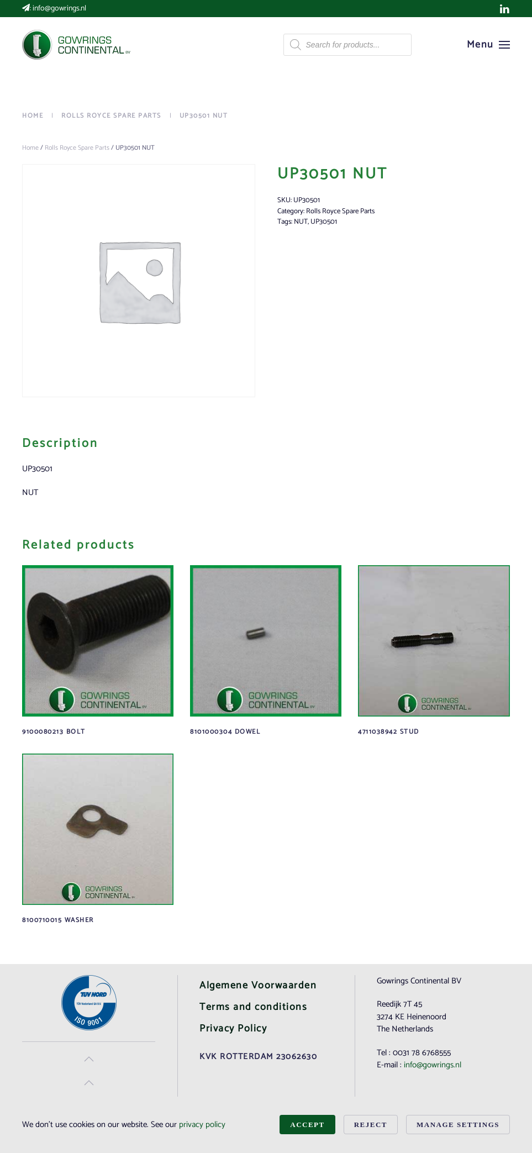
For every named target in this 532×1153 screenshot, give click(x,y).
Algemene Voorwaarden (258, 985)
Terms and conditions (253, 1007)
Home (30, 148)
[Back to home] (77, 44)
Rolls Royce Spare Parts (77, 148)
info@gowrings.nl (59, 8)
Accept (307, 1124)
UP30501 (323, 222)
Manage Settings (458, 1124)
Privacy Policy (233, 1028)
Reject (370, 1124)
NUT (301, 222)
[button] (488, 44)
